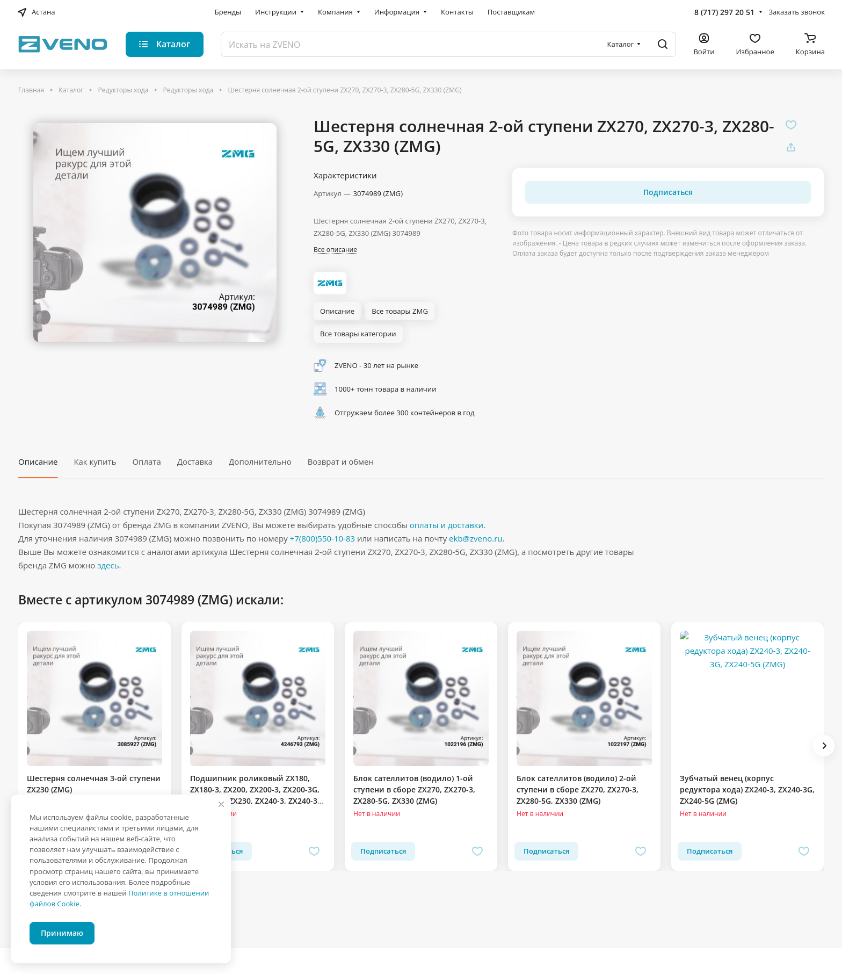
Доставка (195, 461)
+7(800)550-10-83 (322, 538)
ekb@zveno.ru (475, 538)
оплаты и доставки (446, 525)
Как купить (95, 461)
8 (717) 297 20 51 (724, 12)
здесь (108, 565)
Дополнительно (260, 461)
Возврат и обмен (341, 461)
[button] (823, 745)
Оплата (146, 461)
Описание (37, 461)
